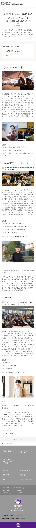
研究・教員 (6, 475)
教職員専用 (19, 490)
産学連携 (22, 475)
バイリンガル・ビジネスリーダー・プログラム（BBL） (9, 461)
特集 (4, 479)
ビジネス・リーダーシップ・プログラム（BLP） (26, 453)
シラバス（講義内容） (17, 487)
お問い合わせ (6, 487)
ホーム (3, 443)
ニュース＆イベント (25, 479)
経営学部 (9, 443)
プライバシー (6, 492)
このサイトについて (18, 492)
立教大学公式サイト (7, 490)
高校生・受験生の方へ (9, 451)
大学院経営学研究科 (25, 470)
